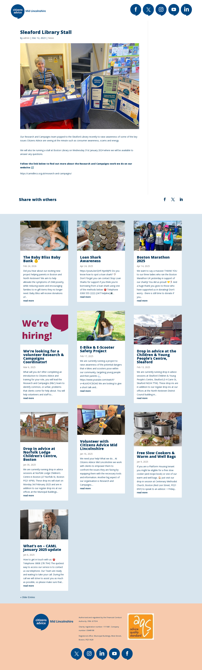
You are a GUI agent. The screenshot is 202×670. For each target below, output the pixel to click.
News (51, 37)
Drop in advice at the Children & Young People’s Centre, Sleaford (156, 356)
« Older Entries (27, 597)
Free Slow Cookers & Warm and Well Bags (156, 454)
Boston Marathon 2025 (153, 259)
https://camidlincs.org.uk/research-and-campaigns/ (46, 173)
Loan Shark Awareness (90, 259)
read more (28, 300)
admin (26, 37)
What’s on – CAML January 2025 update (42, 547)
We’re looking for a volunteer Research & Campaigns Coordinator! (43, 356)
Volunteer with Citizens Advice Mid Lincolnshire (98, 445)
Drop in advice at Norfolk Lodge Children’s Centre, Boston (40, 454)
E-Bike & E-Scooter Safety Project (97, 349)
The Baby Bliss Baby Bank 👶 (41, 259)
